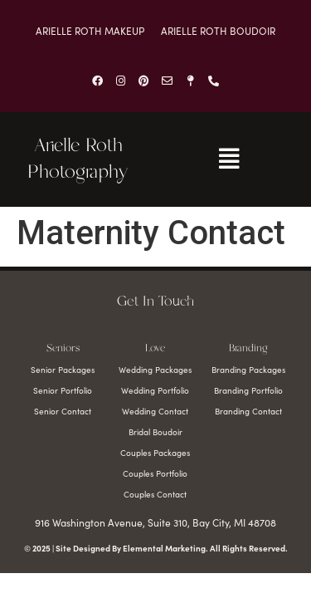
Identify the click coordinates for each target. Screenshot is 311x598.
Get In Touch (155, 301)
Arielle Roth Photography (78, 159)
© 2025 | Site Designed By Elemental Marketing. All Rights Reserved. (156, 548)
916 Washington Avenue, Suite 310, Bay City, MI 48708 (155, 522)
